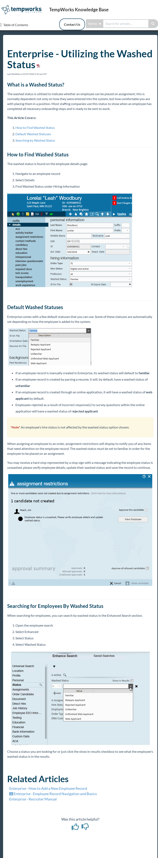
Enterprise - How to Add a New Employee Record (48, 788)
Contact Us (72, 24)
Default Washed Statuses (33, 134)
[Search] (153, 23)
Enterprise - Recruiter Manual (33, 799)
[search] (126, 23)
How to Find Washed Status (35, 127)
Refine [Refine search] (94, 23)
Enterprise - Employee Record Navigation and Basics (53, 793)
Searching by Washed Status (35, 140)
